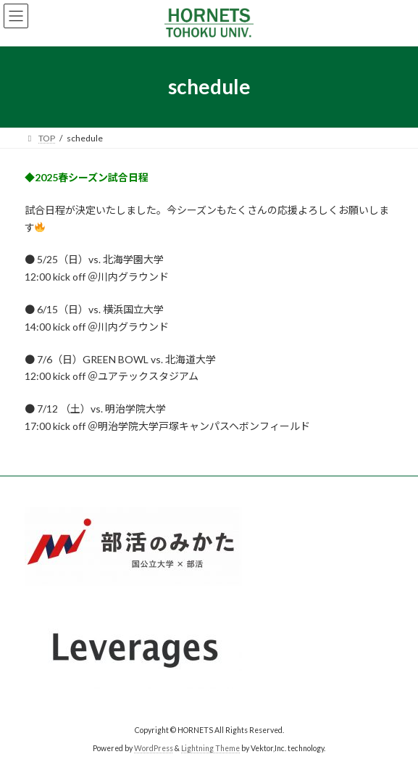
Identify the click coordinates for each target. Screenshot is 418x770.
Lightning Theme (210, 747)
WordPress (153, 747)
